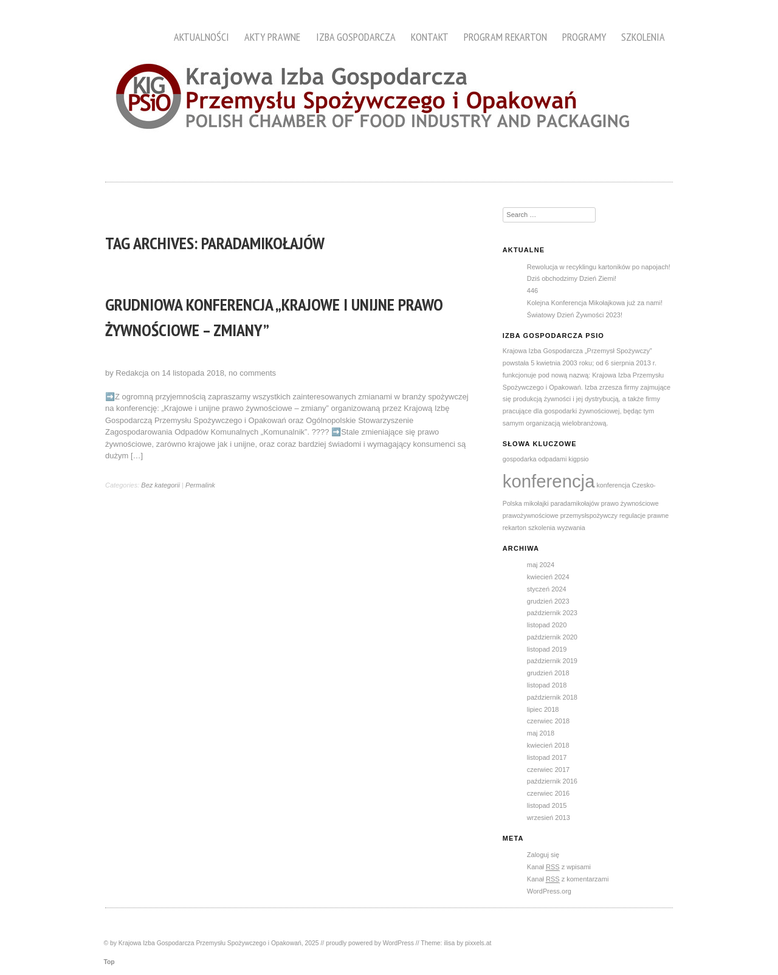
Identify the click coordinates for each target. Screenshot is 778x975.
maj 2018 (540, 733)
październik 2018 (552, 697)
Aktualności (201, 37)
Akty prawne (272, 37)
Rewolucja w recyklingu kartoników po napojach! (598, 266)
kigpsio (578, 459)
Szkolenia (643, 37)
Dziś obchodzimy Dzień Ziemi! (571, 278)
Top (108, 962)
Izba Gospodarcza (356, 37)
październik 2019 (552, 660)
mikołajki (536, 503)
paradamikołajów (575, 503)
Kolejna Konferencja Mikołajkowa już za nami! (595, 302)
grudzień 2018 (548, 673)
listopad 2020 (546, 625)
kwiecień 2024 (548, 577)
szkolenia (541, 527)
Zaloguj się (543, 854)
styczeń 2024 (546, 589)
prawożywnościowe (531, 515)
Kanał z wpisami (559, 867)
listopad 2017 (546, 757)
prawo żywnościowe (630, 503)
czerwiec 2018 (548, 721)
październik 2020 (552, 637)
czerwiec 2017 (548, 769)
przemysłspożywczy (589, 515)
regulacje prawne (644, 515)
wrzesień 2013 (548, 817)
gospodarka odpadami (534, 459)
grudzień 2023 (548, 601)
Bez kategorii (160, 485)
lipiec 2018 (543, 709)
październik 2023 (552, 612)
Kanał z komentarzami (568, 879)
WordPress (398, 943)
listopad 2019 (546, 649)
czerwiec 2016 (548, 793)
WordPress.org (549, 891)
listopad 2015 (546, 805)
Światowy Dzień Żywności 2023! (574, 315)
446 (532, 290)
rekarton (514, 527)
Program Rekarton (505, 37)
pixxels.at (478, 943)
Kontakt (430, 37)
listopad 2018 (546, 685)
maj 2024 (540, 564)
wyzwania (571, 527)
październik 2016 (552, 781)
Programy (584, 37)
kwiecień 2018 (548, 745)
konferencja (549, 481)
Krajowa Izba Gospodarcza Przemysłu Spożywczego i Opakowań (210, 943)
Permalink (200, 485)
